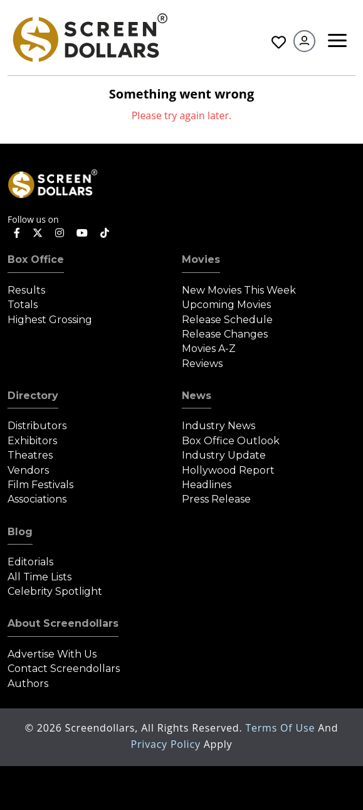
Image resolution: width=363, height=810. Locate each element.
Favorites (278, 42)
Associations (37, 499)
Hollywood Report (228, 470)
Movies (201, 259)
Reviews (202, 364)
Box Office (36, 259)
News (196, 396)
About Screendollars (63, 623)
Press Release (216, 499)
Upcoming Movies (226, 305)
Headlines (206, 485)
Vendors (28, 470)
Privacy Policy (167, 744)
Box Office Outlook (231, 441)
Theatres (30, 455)
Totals (23, 305)
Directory (33, 396)
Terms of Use (281, 728)
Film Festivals (40, 485)
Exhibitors (32, 441)
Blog (20, 532)
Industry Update (224, 455)
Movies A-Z (209, 348)
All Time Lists (39, 577)
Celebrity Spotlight (55, 591)
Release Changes (225, 334)
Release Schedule (227, 320)
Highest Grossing (50, 320)
